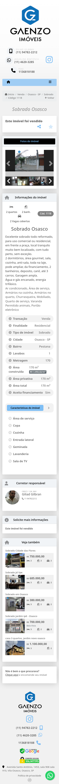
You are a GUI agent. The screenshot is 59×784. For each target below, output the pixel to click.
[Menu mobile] (8, 82)
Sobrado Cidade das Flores (20, 550)
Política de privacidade (29, 775)
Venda (21, 94)
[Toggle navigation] (50, 82)
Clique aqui (11, 674)
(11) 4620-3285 (24, 62)
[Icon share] (49, 59)
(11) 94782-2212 (26, 52)
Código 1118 (15, 97)
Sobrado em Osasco (16, 594)
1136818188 (27, 71)
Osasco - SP (34, 94)
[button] (9, 163)
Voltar (49, 97)
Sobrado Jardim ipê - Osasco (21, 616)
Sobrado (48, 94)
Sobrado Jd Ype (13, 572)
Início (9, 94)
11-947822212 (29, 498)
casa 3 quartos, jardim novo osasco (25, 638)
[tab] (15, 141)
